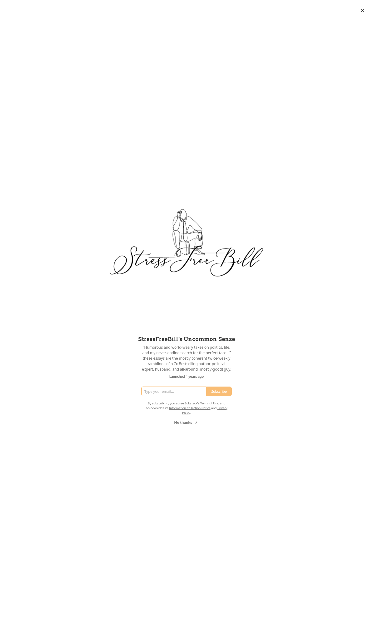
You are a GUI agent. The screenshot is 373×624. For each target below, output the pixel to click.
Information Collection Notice (189, 408)
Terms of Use (209, 403)
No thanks (186, 422)
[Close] (362, 10)
